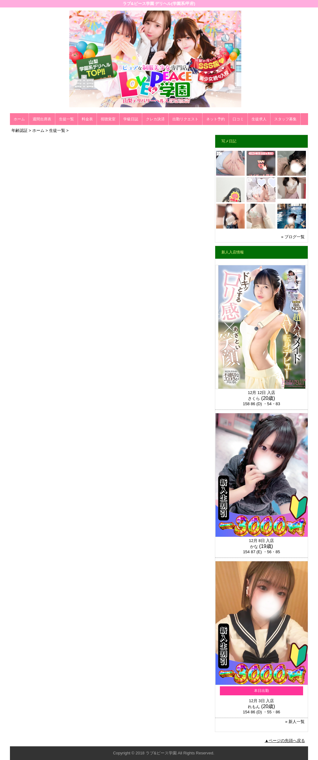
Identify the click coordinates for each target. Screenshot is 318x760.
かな (254, 546)
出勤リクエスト (185, 119)
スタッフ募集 (285, 119)
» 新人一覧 (295, 721)
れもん (254, 706)
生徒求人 (259, 119)
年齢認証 (19, 130)
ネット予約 (215, 119)
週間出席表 (42, 119)
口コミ (238, 119)
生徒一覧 (66, 119)
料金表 (87, 119)
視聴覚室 (108, 119)
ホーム (19, 119)
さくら (254, 398)
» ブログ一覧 (293, 236)
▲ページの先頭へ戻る (285, 740)
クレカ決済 (155, 119)
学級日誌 (130, 119)
